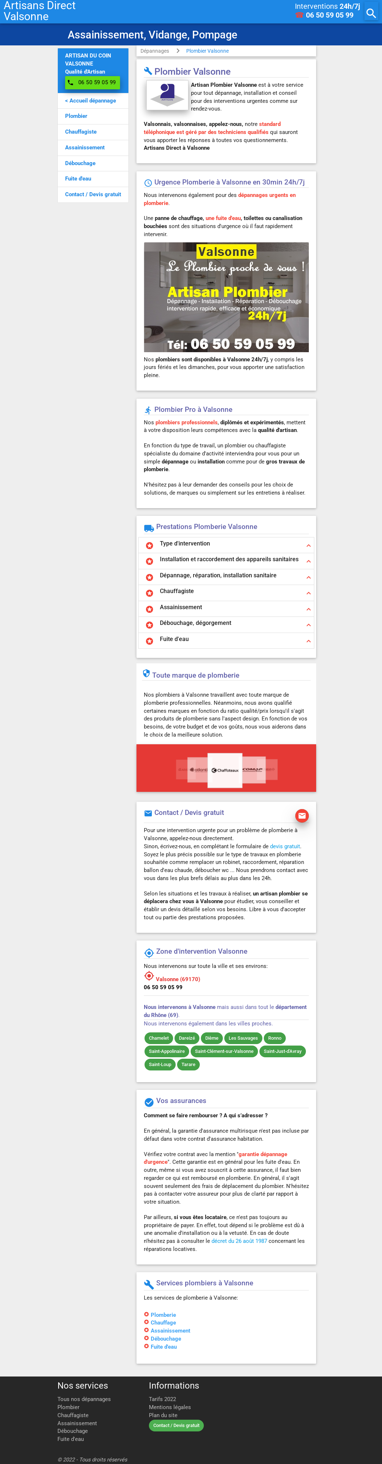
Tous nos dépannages (84, 1399)
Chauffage (163, 1323)
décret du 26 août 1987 (239, 1241)
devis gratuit (285, 846)
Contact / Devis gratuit (176, 1425)
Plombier (68, 1407)
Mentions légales (170, 1407)
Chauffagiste (73, 1415)
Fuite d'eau (164, 1347)
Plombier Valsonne (207, 51)
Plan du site (163, 1415)
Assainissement (170, 1331)
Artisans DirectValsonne (40, 11)
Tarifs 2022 (162, 1399)
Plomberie (163, 1315)
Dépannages (155, 51)
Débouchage (166, 1339)
